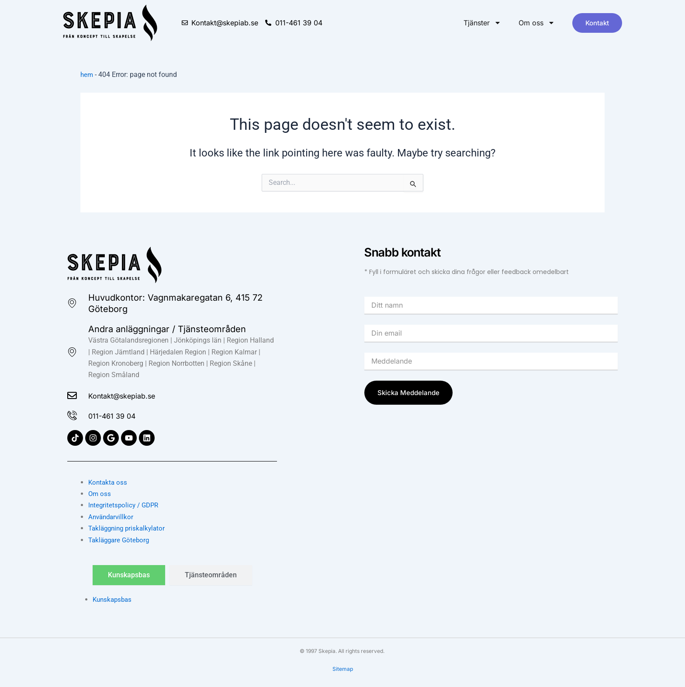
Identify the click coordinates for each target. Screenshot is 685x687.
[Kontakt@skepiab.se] (73, 394)
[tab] (129, 575)
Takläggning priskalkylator (129, 528)
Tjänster (482, 22)
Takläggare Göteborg (120, 540)
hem (87, 74)
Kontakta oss (108, 482)
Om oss (537, 22)
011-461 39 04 (120, 415)
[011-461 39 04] (73, 415)
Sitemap (342, 669)
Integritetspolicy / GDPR (125, 505)
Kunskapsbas (114, 599)
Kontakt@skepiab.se (133, 394)
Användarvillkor (112, 517)
